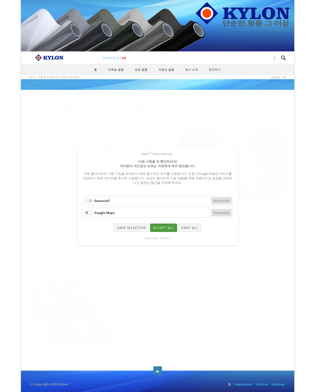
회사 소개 (191, 69)
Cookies (262, 384)
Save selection (131, 228)
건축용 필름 (116, 69)
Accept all (163, 228)
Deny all (189, 228)
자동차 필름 (166, 69)
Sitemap (278, 384)
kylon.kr (275, 77)
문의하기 (215, 69)
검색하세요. (283, 58)
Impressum (243, 384)
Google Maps (104, 213)
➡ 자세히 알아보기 (43, 194)
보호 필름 (141, 69)
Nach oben (157, 370)
